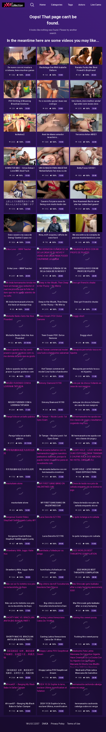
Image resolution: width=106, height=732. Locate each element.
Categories (56, 4)
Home (43, 4)
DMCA (45, 723)
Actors (81, 4)
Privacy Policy (57, 723)
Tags (70, 4)
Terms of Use (73, 723)
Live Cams (96, 4)
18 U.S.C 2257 (32, 723)
